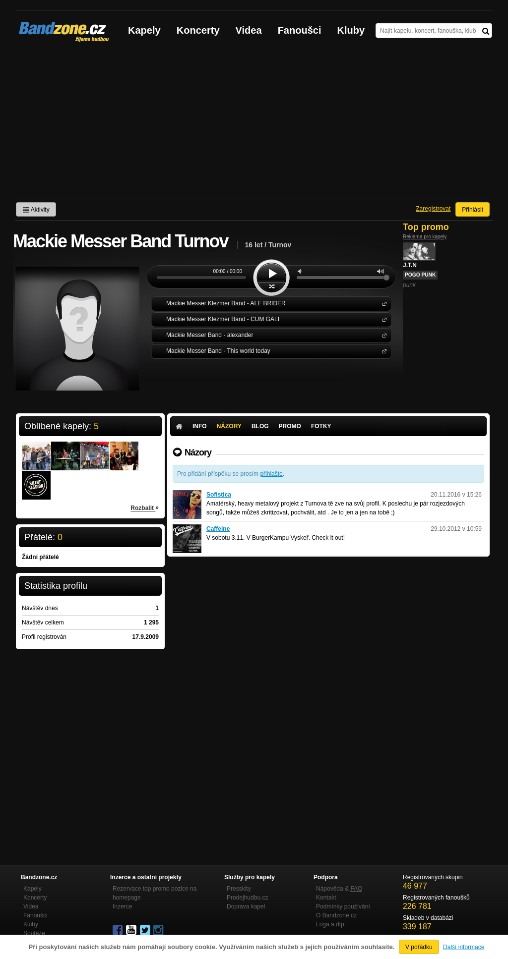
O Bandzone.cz (336, 915)
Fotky (321, 426)
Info (199, 426)
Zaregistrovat (433, 208)
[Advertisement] (254, 124)
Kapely (144, 30)
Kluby (351, 30)
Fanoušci (299, 30)
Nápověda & (339, 888)
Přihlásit (472, 209)
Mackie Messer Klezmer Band (382, 303)
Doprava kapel (246, 906)
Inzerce (122, 906)
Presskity (239, 888)
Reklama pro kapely (424, 236)
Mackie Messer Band (382, 335)
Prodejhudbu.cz (247, 897)
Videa (249, 30)
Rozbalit (144, 507)
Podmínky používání (343, 906)
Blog (260, 426)
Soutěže (34, 933)
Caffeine (218, 528)
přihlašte (271, 473)
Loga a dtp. (331, 924)
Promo (290, 426)
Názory (229, 426)
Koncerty (198, 30)
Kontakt (326, 897)
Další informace (463, 947)
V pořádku (419, 947)
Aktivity (36, 209)
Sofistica (218, 494)
